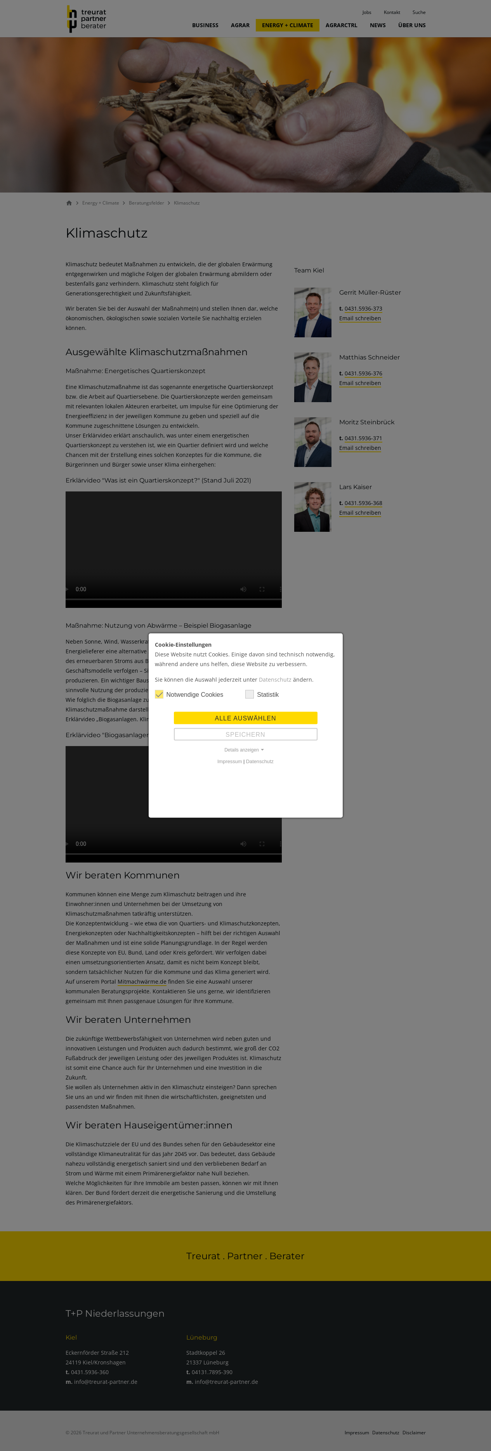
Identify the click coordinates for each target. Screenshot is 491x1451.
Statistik (262, 694)
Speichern (245, 734)
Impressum (229, 761)
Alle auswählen (245, 718)
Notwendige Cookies (189, 694)
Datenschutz (275, 679)
